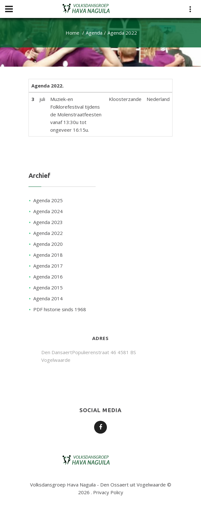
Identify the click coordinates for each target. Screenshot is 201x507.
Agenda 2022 (48, 233)
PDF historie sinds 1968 (59, 309)
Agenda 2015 (48, 287)
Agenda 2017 (48, 265)
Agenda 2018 (48, 255)
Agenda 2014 (48, 298)
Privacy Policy (108, 492)
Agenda (94, 32)
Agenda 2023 (48, 222)
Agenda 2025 (48, 200)
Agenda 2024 (48, 211)
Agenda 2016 (48, 276)
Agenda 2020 (48, 244)
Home (72, 32)
